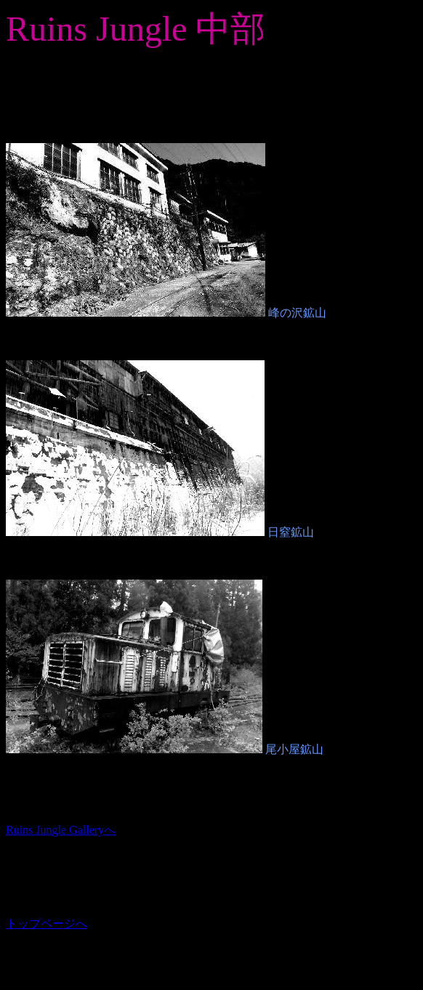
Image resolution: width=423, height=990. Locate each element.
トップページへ (46, 923)
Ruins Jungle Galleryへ (61, 830)
